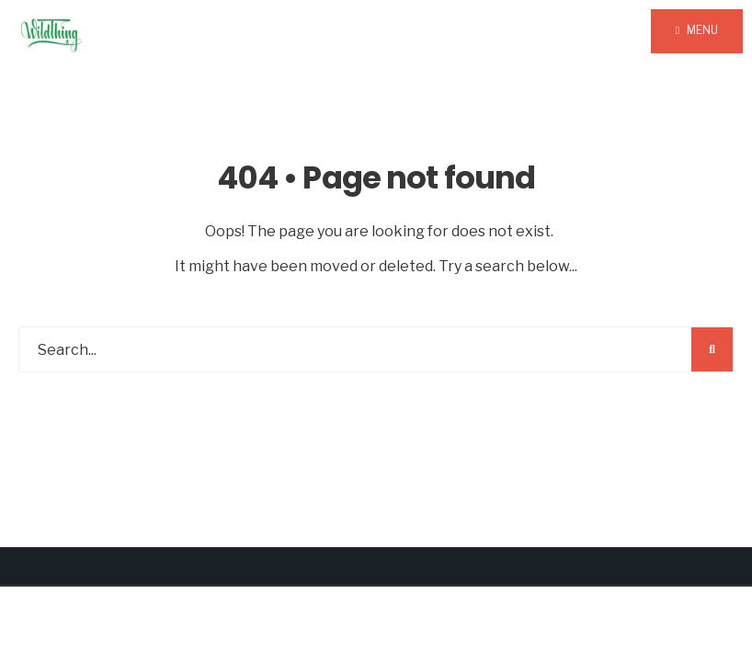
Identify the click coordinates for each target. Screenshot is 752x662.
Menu (697, 30)
